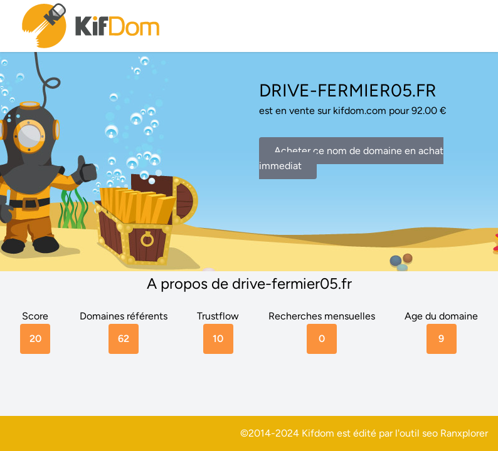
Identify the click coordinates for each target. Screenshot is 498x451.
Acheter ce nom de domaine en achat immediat (351, 158)
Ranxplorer (464, 433)
